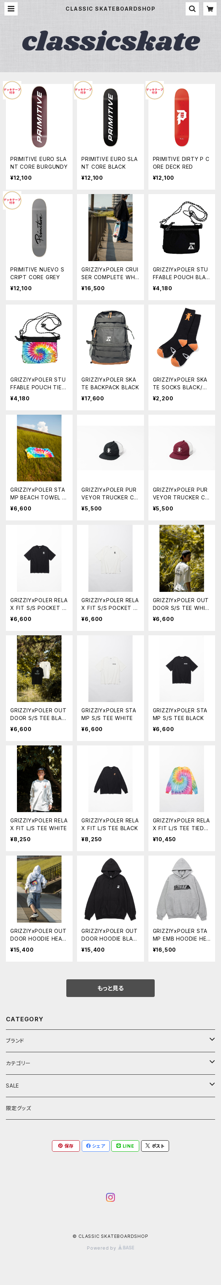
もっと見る (110, 988)
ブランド (15, 1041)
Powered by (110, 1248)
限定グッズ (18, 1108)
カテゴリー (18, 1063)
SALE (12, 1085)
